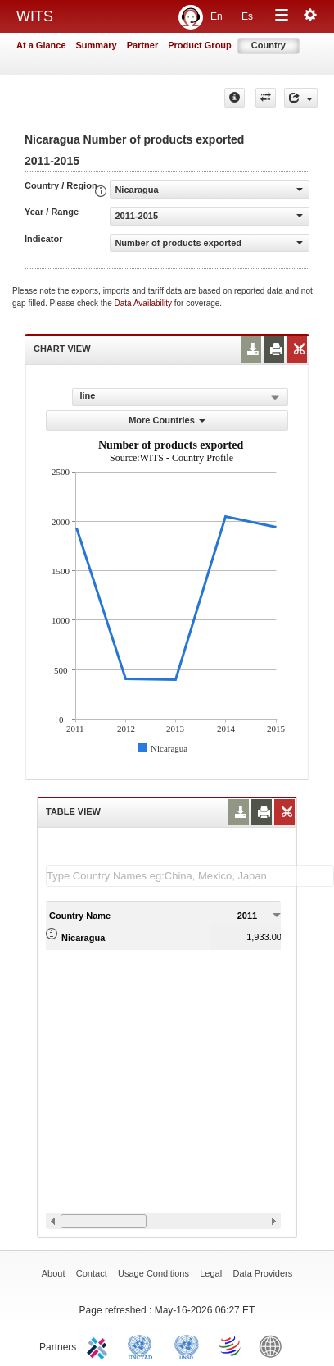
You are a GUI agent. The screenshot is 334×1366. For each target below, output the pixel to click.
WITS (34, 16)
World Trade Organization (230, 1345)
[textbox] (190, 876)
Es (247, 16)
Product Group (200, 45)
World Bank (274, 1345)
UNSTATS (186, 1345)
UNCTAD (143, 1345)
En (216, 16)
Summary (96, 45)
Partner (143, 45)
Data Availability (144, 303)
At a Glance (41, 45)
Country (268, 45)
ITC (100, 1345)
